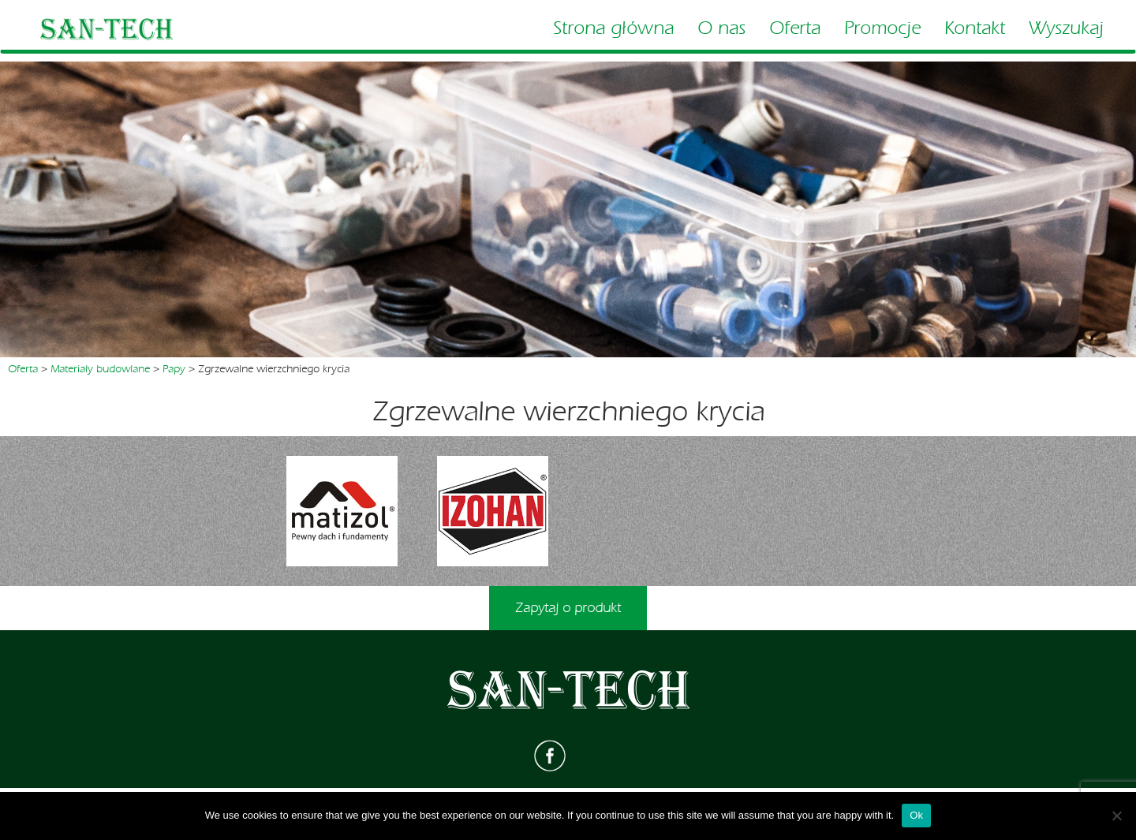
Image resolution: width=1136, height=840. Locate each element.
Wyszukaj (1066, 28)
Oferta (794, 28)
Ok (916, 815)
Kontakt (974, 28)
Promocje (882, 28)
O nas (721, 28)
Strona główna (613, 28)
